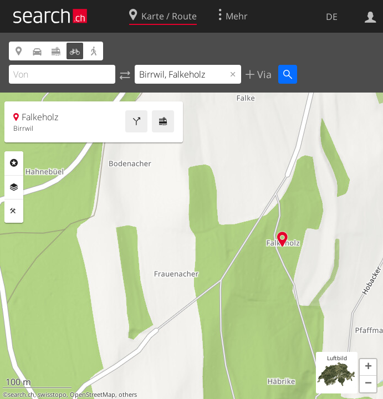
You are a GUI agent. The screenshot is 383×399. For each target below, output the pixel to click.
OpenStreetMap (92, 394)
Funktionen (13, 211)
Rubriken (13, 163)
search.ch (21, 394)
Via (263, 74)
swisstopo (52, 394)
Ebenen (13, 187)
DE (332, 17)
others (128, 394)
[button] (368, 367)
